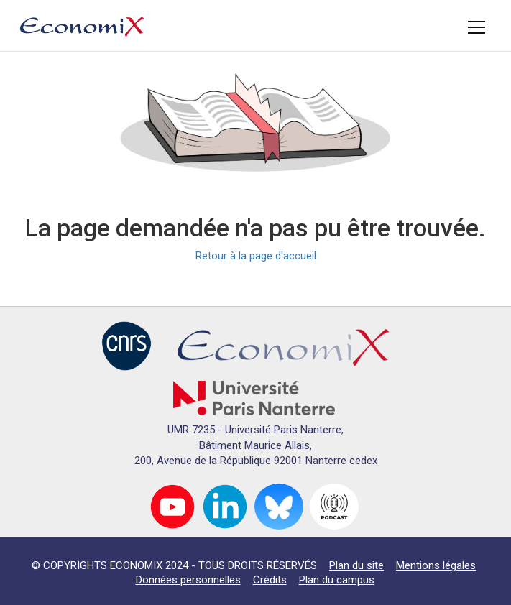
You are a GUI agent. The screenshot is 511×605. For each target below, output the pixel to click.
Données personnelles (188, 579)
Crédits (270, 579)
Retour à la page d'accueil (255, 255)
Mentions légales (436, 565)
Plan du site (356, 565)
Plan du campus (336, 579)
